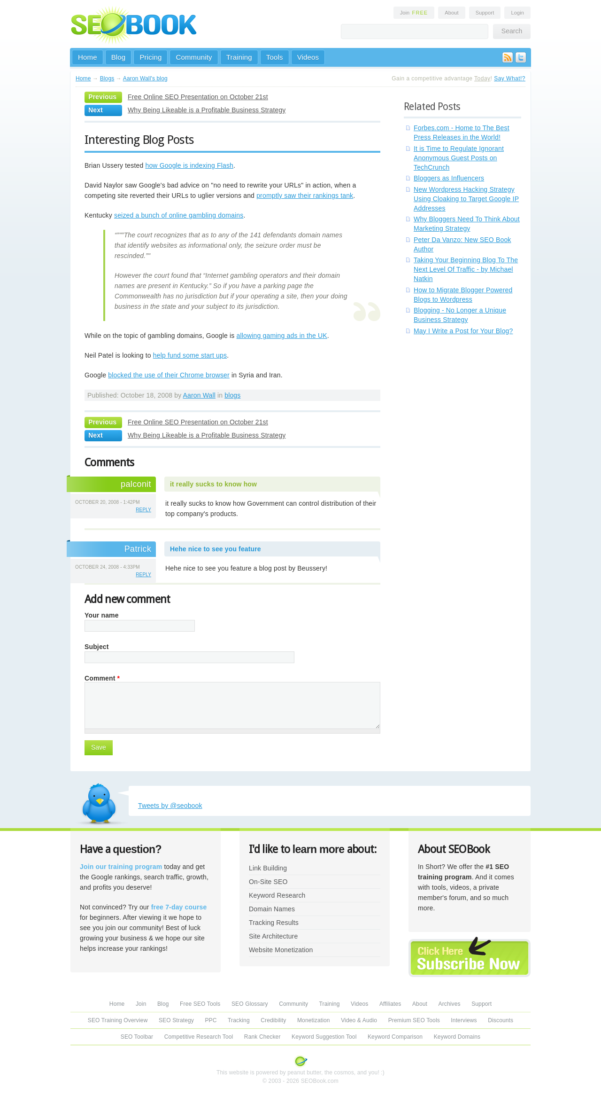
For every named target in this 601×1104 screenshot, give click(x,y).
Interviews (464, 1020)
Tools (274, 57)
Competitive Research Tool (198, 1037)
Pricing (150, 57)
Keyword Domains (457, 1037)
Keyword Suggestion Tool (324, 1037)
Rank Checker (262, 1037)
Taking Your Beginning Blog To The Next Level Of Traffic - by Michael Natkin (466, 269)
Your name (102, 615)
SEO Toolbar (137, 1037)
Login (517, 13)
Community (194, 57)
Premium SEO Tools (414, 1020)
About (451, 13)
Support (485, 13)
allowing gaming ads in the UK (282, 335)
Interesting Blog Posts (139, 140)
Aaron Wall (199, 395)
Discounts (500, 1020)
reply (143, 509)
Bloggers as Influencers (449, 178)
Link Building (268, 868)
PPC (210, 1020)
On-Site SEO (268, 881)
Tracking (239, 1020)
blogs (232, 395)
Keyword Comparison (395, 1037)
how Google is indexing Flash (189, 165)
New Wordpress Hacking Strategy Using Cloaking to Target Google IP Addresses (466, 199)
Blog (118, 57)
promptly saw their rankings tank (304, 195)
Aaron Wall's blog (145, 78)
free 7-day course (179, 907)
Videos (308, 57)
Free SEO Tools (200, 1004)
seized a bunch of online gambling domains (178, 215)
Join (414, 13)
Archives (450, 1004)
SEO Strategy (176, 1020)
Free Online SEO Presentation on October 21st (198, 97)
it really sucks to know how (213, 484)
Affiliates (390, 1004)
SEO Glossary (249, 1004)
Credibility (273, 1020)
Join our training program (121, 866)
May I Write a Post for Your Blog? (463, 331)
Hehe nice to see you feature (215, 549)
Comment (102, 678)
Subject (97, 646)
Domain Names (272, 909)
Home (87, 57)
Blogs (107, 78)
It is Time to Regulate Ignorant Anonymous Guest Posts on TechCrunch (459, 158)
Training (239, 57)
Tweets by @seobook (170, 805)
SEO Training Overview (118, 1020)
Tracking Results (274, 922)
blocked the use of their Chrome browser (169, 375)
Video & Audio (359, 1020)
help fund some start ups (190, 355)
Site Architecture (273, 936)
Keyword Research (277, 895)
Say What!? (509, 78)
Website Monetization (281, 950)
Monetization (313, 1020)
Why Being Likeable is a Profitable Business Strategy (206, 110)
